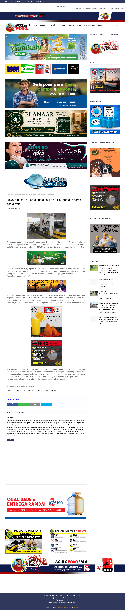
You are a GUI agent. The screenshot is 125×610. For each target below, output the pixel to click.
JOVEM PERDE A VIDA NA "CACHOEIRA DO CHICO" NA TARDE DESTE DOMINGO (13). (109, 320)
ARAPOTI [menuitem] (43, 25)
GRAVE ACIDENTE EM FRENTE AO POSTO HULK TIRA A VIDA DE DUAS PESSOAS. (108, 283)
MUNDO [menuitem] (71, 25)
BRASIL (17, 194)
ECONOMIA (18, 391)
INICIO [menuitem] (35, 25)
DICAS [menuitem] (100, 25)
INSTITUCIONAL (16, 1)
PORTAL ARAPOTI (62, 607)
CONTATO (39, 1)
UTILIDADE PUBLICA (50, 391)
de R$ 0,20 (58, 245)
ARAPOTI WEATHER (62, 583)
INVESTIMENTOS (28, 391)
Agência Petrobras (30, 386)
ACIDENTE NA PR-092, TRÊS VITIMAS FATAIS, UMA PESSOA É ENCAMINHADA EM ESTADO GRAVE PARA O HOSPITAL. (109, 270)
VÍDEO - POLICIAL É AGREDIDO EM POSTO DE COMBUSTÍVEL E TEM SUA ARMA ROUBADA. (108, 295)
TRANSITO (39, 391)
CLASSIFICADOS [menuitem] (89, 25)
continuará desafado (60, 379)
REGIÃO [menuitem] (53, 25)
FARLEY (76, 607)
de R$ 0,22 (11, 247)
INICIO (7, 1)
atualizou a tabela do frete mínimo (71, 303)
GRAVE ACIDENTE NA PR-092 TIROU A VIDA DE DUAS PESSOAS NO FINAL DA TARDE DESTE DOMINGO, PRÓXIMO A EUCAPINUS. (109, 308)
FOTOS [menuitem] (79, 25)
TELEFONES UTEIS (28, 1)
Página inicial (10, 194)
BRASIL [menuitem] (63, 25)
